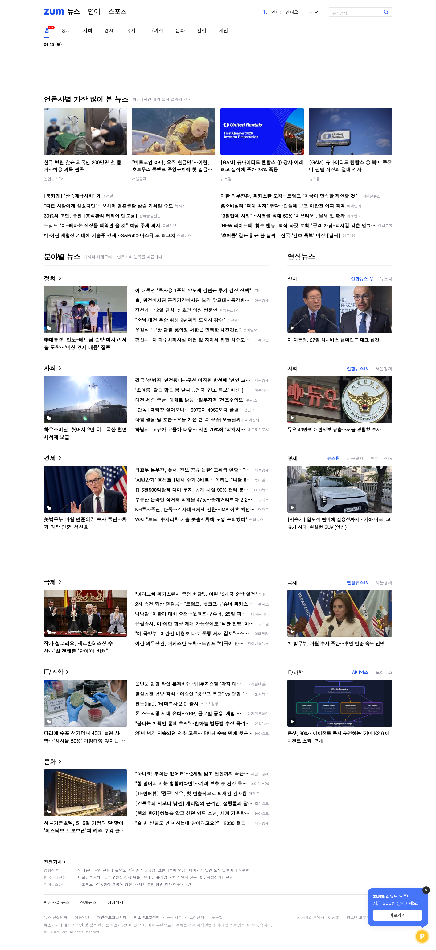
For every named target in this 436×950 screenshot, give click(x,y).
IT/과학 (155, 30)
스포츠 (117, 12)
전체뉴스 (88, 902)
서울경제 (139, 178)
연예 (94, 12)
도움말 (217, 917)
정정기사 (53, 862)
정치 (66, 30)
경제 (109, 30)
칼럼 (202, 30)
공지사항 (174, 917)
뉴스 (74, 12)
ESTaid (53, 932)
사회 (88, 30)
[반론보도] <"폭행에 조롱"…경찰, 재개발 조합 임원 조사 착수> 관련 (133, 884)
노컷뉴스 (384, 672)
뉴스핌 (226, 178)
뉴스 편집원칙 (55, 917)
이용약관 (82, 917)
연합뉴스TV (53, 178)
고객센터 (196, 917)
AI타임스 (360, 672)
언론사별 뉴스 (56, 902)
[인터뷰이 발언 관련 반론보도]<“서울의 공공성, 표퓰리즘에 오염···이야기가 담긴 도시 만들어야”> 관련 (163, 870)
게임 (223, 30)
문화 (180, 30)
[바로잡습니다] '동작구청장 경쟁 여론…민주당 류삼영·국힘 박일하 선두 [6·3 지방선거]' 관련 (154, 877)
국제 (131, 30)
